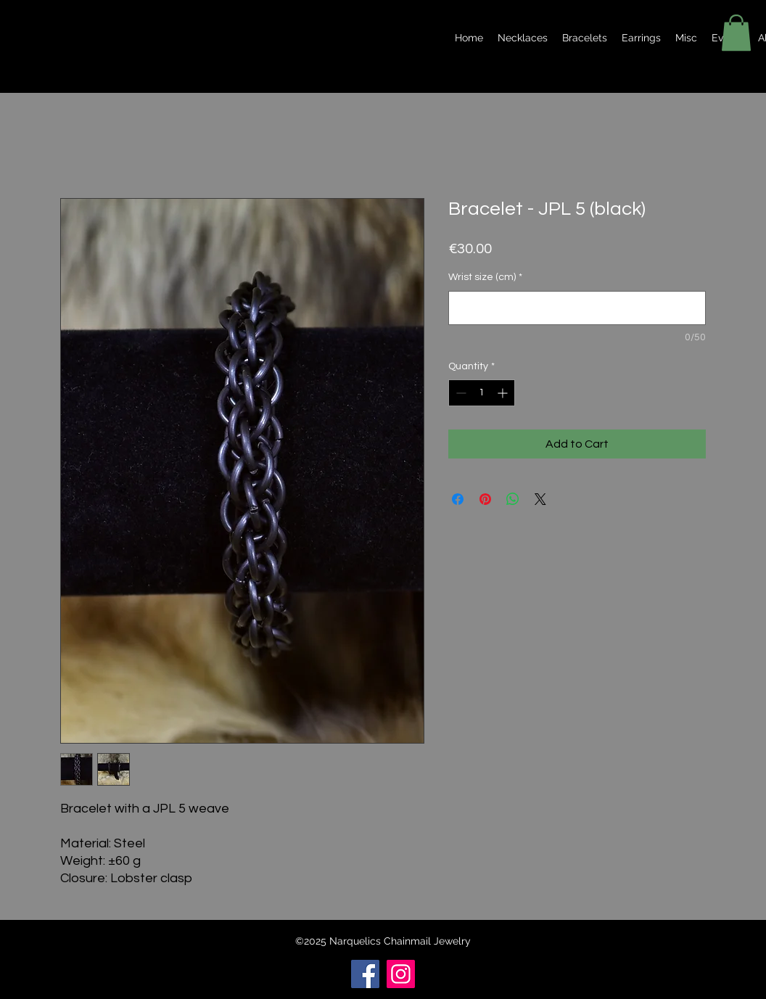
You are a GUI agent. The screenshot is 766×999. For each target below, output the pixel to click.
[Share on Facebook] (457, 499)
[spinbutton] (482, 393)
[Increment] (504, 393)
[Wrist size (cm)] (577, 307)
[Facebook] (365, 974)
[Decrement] (459, 393)
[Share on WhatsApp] (513, 499)
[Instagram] (401, 974)
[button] (736, 33)
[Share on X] (540, 499)
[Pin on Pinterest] (485, 499)
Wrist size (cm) (485, 277)
